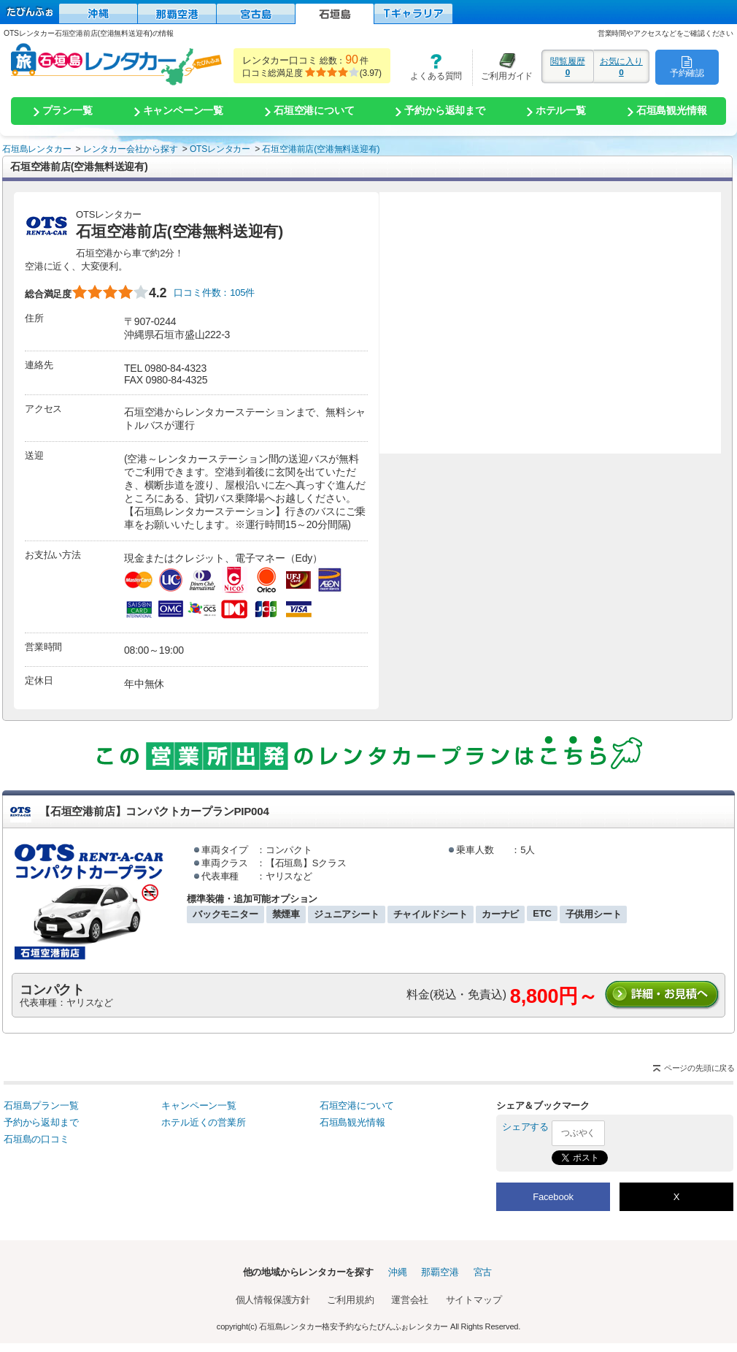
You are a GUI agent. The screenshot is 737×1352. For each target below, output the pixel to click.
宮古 (483, 1272)
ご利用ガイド (503, 66)
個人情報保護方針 (273, 1299)
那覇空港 (439, 1272)
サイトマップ (474, 1299)
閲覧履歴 (567, 66)
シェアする (525, 1126)
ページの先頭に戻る (699, 1067)
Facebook (553, 1196)
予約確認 (687, 66)
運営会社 (409, 1299)
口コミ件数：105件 (214, 292)
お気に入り (621, 66)
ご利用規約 (350, 1299)
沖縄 (397, 1272)
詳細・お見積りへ (663, 995)
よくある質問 (431, 66)
